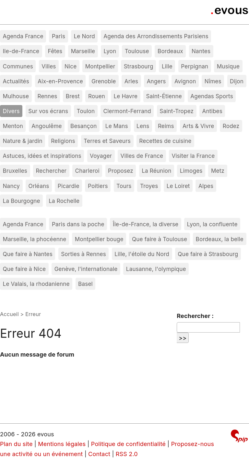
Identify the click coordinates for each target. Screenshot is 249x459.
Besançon (83, 126)
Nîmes (213, 81)
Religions (63, 140)
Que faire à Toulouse (159, 239)
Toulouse (137, 51)
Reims (166, 126)
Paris (58, 36)
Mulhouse (16, 96)
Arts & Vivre (198, 126)
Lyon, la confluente (212, 224)
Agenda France (23, 36)
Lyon (109, 51)
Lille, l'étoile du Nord (141, 254)
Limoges (191, 170)
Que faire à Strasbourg (208, 254)
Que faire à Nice (24, 268)
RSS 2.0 (127, 454)
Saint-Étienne (164, 96)
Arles (131, 81)
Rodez (231, 126)
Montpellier (100, 66)
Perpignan (194, 66)
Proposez (120, 170)
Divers (11, 111)
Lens (142, 126)
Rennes (47, 96)
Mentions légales (62, 444)
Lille (167, 66)
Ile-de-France (21, 51)
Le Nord (84, 36)
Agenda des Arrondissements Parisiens (155, 36)
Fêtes (55, 51)
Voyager (101, 155)
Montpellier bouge (99, 239)
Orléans (38, 185)
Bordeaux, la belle (219, 239)
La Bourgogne (21, 200)
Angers (156, 81)
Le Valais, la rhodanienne (36, 283)
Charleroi (87, 170)
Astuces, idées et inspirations (42, 155)
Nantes (201, 51)
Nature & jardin (22, 140)
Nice (71, 66)
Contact (99, 454)
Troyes (149, 185)
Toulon (86, 111)
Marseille (83, 51)
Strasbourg (138, 66)
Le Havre (125, 96)
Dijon (236, 81)
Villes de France (142, 155)
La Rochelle (64, 200)
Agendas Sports (211, 96)
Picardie (68, 185)
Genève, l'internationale (86, 268)
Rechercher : (195, 315)
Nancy (11, 185)
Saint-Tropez (177, 111)
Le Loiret (178, 185)
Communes (18, 66)
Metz (217, 170)
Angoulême (46, 126)
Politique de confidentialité (128, 444)
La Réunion (156, 170)
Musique (228, 66)
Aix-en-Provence (60, 81)
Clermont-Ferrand (127, 111)
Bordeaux (170, 51)
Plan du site (16, 444)
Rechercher (51, 170)
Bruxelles (15, 170)
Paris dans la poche (78, 224)
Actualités (16, 81)
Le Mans (116, 126)
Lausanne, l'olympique (156, 268)
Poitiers (98, 185)
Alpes (205, 185)
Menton (13, 126)
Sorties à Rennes (83, 254)
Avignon (185, 81)
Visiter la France (193, 155)
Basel (85, 283)
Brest (73, 96)
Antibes (212, 111)
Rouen (96, 96)
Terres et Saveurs (107, 140)
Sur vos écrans (48, 111)
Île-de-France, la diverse (145, 224)
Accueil (9, 314)
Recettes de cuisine (165, 140)
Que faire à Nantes (28, 254)
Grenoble (103, 81)
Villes (49, 66)
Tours (123, 185)
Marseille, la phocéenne (34, 239)
